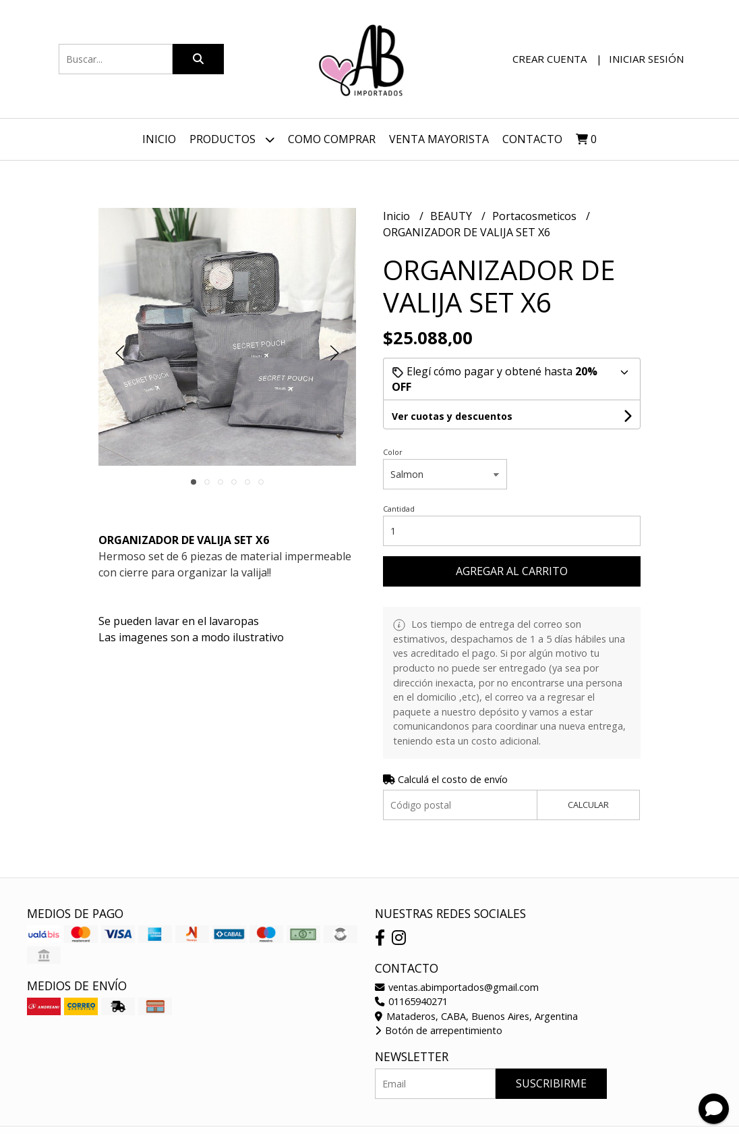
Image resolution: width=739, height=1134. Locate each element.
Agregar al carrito (512, 571)
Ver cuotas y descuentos (452, 416)
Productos (231, 139)
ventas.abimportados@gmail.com (457, 987)
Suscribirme (551, 1083)
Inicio (159, 139)
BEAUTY (452, 216)
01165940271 (411, 1001)
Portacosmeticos (535, 216)
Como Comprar (332, 139)
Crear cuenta (549, 58)
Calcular (588, 805)
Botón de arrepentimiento (438, 1030)
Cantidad (399, 509)
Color (393, 452)
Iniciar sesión (646, 58)
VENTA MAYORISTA (439, 139)
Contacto (532, 139)
